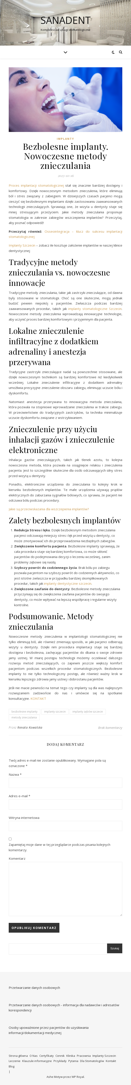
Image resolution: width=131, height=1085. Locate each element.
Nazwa (15, 774)
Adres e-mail (19, 796)
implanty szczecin (55, 711)
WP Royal (78, 1077)
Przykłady (60, 1061)
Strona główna (18, 1056)
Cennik (60, 1056)
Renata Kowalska (29, 727)
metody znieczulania (24, 717)
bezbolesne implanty (24, 711)
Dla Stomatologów (92, 1061)
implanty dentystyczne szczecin (67, 583)
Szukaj (114, 948)
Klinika (70, 1056)
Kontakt (111, 1061)
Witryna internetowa (24, 817)
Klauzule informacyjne (37, 1061)
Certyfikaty (46, 1056)
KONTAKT (38, 698)
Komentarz (17, 858)
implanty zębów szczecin (87, 711)
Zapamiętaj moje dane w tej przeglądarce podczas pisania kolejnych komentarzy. (59, 847)
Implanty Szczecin (22, 245)
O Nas (34, 1056)
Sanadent (65, 20)
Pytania (73, 1061)
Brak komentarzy (110, 727)
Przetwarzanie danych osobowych (34, 987)
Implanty (65, 139)
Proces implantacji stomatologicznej (37, 185)
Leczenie (14, 1061)
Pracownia (84, 1056)
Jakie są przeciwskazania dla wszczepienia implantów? (49, 509)
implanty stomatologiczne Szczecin (95, 308)
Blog (11, 1066)
